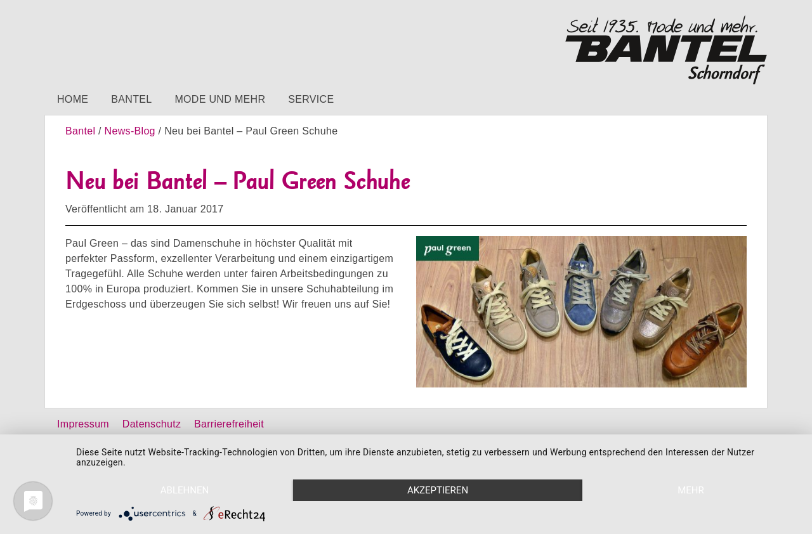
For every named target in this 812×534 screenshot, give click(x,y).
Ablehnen (184, 490)
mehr (691, 490)
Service (311, 99)
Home (72, 99)
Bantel (131, 99)
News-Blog (130, 131)
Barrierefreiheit (229, 424)
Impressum (83, 424)
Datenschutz (151, 424)
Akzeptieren (437, 490)
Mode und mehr (219, 99)
